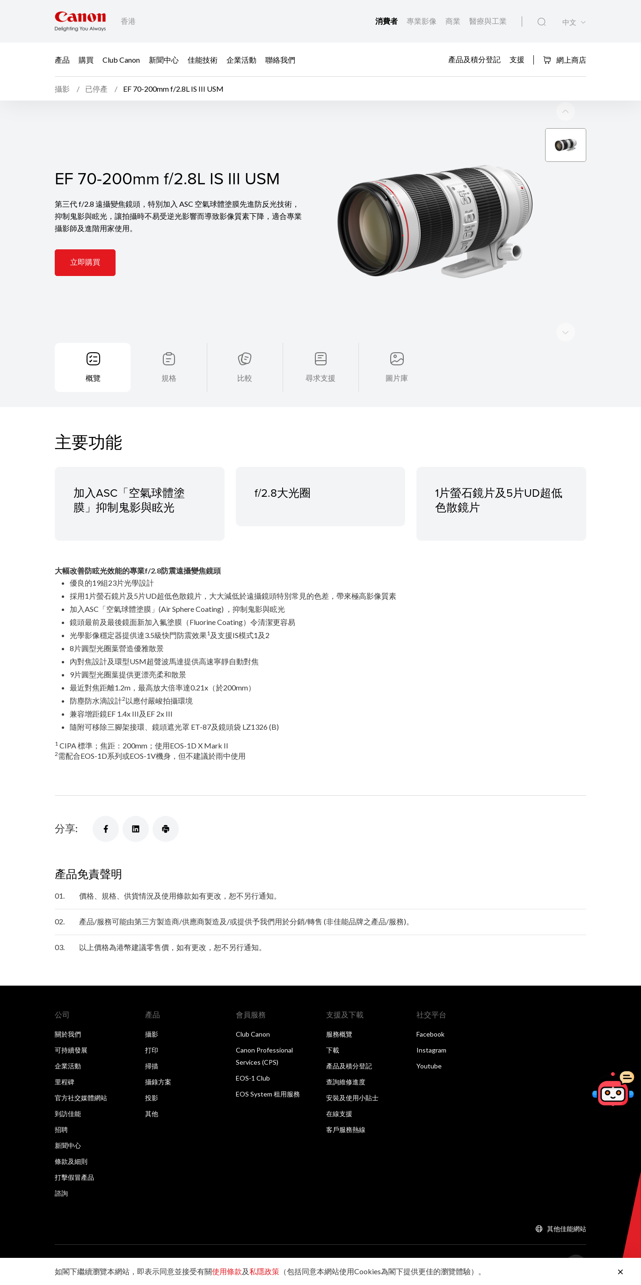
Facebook (430, 1034)
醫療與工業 (488, 20)
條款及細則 (71, 1161)
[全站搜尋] (541, 22)
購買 (86, 59)
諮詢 (61, 1193)
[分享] (106, 829)
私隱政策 (264, 1271)
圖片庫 (397, 377)
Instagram (431, 1050)
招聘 (61, 1129)
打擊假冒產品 (74, 1177)
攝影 (151, 1034)
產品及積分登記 (474, 58)
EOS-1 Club (253, 1078)
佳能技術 (203, 59)
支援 (517, 58)
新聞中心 (164, 59)
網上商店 (564, 59)
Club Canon (121, 59)
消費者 (387, 20)
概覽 (93, 377)
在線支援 (339, 1114)
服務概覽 (339, 1034)
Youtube (429, 1066)
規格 (168, 377)
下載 (332, 1050)
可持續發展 (71, 1050)
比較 (244, 377)
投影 (151, 1098)
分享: (66, 828)
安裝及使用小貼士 (352, 1098)
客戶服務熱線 (345, 1129)
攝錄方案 (158, 1082)
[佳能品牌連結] (80, 21)
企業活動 (241, 59)
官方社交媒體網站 (81, 1098)
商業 (453, 20)
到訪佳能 (68, 1114)
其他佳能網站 (566, 1229)
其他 (151, 1114)
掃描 (151, 1066)
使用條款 (227, 1271)
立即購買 (85, 261)
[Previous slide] (565, 332)
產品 (62, 59)
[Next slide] (565, 111)
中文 (569, 22)
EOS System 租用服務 (268, 1094)
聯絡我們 (280, 59)
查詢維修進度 (345, 1082)
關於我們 (68, 1034)
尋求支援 (320, 377)
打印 (151, 1050)
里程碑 (64, 1082)
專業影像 (422, 20)
